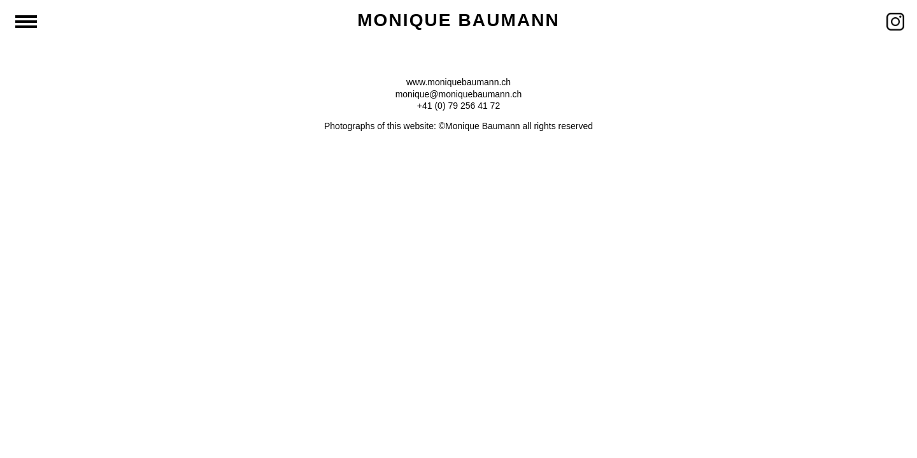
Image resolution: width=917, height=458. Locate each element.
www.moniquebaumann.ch (458, 82)
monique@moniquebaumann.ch (458, 94)
